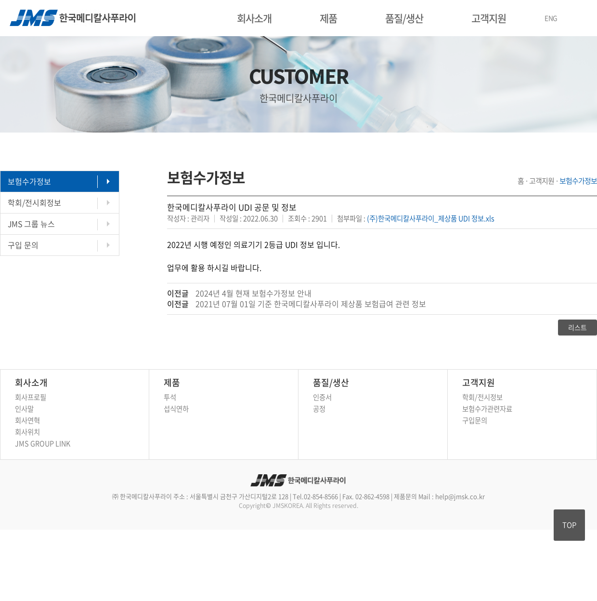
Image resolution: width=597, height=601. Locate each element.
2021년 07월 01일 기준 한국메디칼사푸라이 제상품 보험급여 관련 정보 (310, 303)
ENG (551, 18)
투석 (170, 397)
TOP (569, 525)
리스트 (577, 327)
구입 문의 (23, 245)
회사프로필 (30, 397)
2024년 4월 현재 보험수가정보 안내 (253, 293)
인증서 (322, 397)
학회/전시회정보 (34, 202)
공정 (319, 408)
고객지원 (488, 18)
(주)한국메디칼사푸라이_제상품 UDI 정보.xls (430, 218)
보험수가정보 (29, 181)
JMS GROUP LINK (42, 443)
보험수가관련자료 (487, 408)
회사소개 (254, 18)
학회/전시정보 (482, 397)
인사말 (24, 408)
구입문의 (474, 420)
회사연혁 (27, 420)
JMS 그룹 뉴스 (31, 223)
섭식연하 (176, 408)
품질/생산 (404, 18)
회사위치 (27, 432)
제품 (328, 18)
